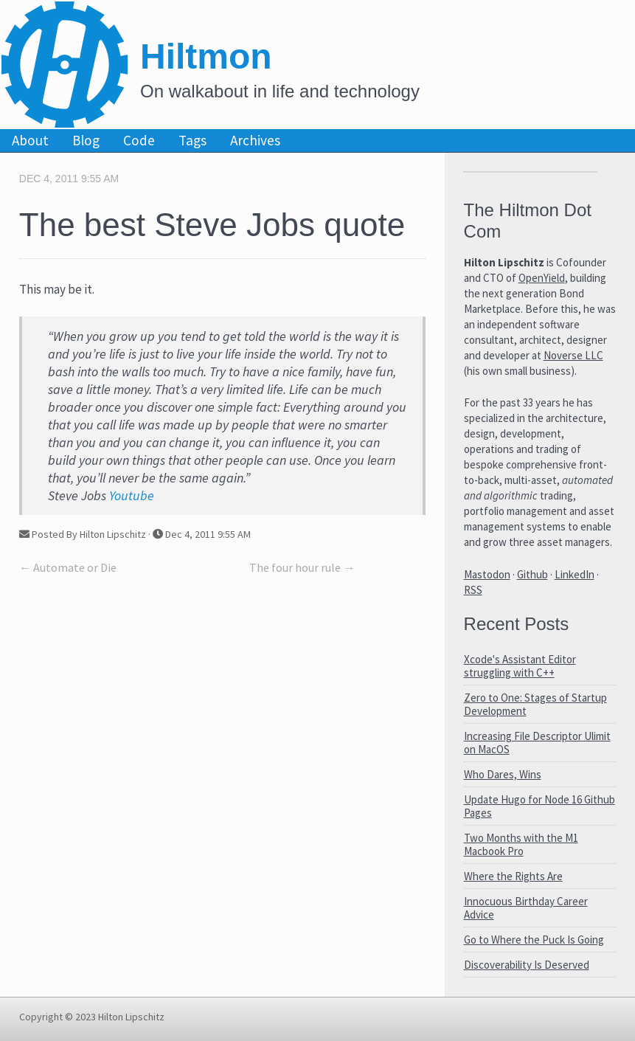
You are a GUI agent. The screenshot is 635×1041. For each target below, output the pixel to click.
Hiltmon (206, 56)
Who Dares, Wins (502, 774)
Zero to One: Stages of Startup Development (535, 704)
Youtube (131, 495)
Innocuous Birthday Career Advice (526, 907)
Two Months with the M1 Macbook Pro (521, 844)
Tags (192, 140)
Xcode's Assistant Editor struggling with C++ (520, 665)
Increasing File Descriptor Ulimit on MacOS (537, 742)
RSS (473, 590)
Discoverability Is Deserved (526, 965)
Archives (255, 140)
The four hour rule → (302, 567)
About (30, 140)
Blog (86, 140)
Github (532, 574)
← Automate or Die (68, 567)
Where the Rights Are (513, 876)
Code (139, 140)
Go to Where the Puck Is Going (534, 940)
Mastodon (487, 574)
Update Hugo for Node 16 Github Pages (539, 806)
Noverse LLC (573, 355)
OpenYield (541, 278)
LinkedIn (574, 574)
